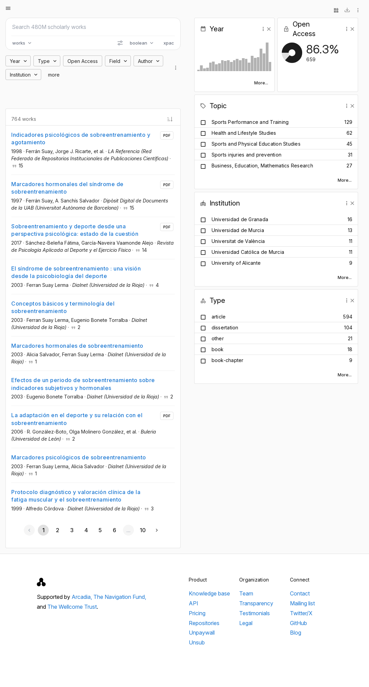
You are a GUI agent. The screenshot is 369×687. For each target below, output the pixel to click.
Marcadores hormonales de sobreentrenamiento (77, 345)
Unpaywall (202, 632)
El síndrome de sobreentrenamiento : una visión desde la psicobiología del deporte (76, 272)
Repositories (204, 623)
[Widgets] (336, 10)
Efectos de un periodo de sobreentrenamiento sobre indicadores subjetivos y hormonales (83, 384)
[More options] (358, 10)
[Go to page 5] (100, 530)
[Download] (347, 10)
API (193, 603)
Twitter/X (301, 613)
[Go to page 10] (142, 530)
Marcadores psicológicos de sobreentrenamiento (78, 457)
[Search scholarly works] (93, 27)
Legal (245, 623)
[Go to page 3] (71, 530)
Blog (295, 632)
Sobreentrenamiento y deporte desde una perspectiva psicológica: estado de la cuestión (74, 230)
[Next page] (156, 530)
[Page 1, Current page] (43, 530)
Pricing (197, 613)
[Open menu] (8, 8)
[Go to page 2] (57, 530)
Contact (300, 593)
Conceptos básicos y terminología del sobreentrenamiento (62, 307)
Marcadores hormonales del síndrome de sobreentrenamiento (67, 188)
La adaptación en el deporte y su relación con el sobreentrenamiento (76, 419)
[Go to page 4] (85, 530)
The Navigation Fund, (119, 596)
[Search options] (120, 43)
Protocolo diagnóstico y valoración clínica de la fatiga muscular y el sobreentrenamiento (75, 496)
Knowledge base (209, 593)
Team (246, 593)
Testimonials (254, 613)
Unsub (197, 642)
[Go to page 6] (114, 530)
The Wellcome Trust (72, 606)
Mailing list (302, 603)
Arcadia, (82, 596)
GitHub (298, 623)
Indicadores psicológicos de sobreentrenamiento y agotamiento (80, 138)
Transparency (256, 603)
